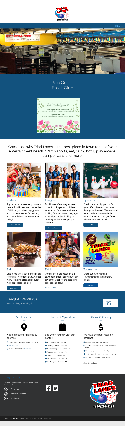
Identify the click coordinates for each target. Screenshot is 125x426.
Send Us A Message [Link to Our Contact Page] (18, 394)
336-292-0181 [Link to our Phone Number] (13, 345)
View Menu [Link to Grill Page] (14, 288)
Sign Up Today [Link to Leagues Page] (53, 228)
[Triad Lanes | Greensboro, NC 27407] (63, 13)
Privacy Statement (44, 418)
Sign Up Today (61, 92)
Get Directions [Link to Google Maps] (15, 398)
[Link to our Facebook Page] (48, 388)
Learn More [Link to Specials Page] (91, 225)
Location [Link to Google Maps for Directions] (27, 349)
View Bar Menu (50, 287)
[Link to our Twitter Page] (55, 388)
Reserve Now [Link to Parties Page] (15, 225)
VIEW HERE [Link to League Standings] (108, 303)
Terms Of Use (31, 418)
